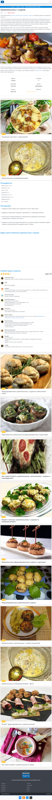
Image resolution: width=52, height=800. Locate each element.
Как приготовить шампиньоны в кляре (18, 765)
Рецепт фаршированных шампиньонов (18, 724)
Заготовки (29, 785)
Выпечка (4, 783)
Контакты (48, 793)
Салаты (28, 789)
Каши (28, 787)
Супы (28, 790)
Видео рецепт (11, 13)
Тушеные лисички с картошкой (14, 137)
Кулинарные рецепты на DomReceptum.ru (26, 774)
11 (5, 13)
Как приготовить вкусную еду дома (2, 1)
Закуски (3, 787)
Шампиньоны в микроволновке (15, 178)
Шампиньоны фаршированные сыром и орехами (24, 562)
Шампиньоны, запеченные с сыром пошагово (21, 643)
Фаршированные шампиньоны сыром (19, 603)
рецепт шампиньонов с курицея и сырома (22, 15)
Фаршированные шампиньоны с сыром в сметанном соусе (24, 392)
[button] (50, 2)
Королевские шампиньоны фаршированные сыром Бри (25, 435)
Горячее (29, 783)
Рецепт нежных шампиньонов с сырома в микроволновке (20, 520)
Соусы (3, 790)
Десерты (3, 785)
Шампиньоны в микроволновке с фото (18, 684)
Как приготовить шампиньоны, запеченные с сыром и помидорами (26, 477)
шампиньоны (38, 70)
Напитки (4, 789)
